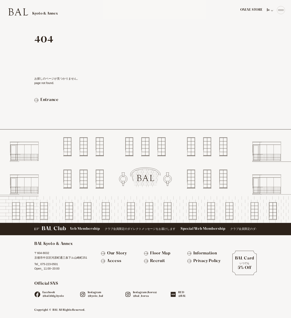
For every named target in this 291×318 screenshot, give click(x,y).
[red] (173, 294)
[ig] (83, 294)
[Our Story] (114, 253)
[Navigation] (281, 10)
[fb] (37, 294)
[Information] (202, 253)
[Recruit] (154, 261)
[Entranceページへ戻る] (46, 100)
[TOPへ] (33, 12)
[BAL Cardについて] (244, 263)
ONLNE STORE (251, 9)
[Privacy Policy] (204, 261)
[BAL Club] (145, 229)
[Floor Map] (157, 253)
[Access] (111, 261)
